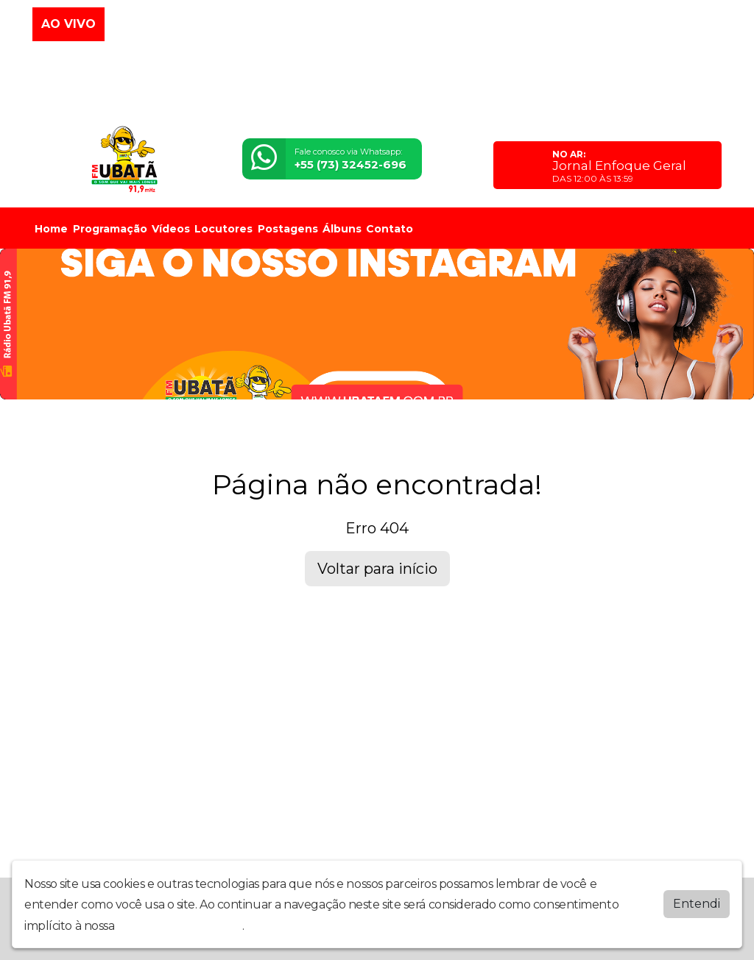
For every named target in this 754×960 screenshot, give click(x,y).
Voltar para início (377, 568)
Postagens (288, 228)
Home (51, 228)
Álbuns (342, 228)
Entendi (696, 904)
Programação (110, 228)
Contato (389, 228)
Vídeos (171, 228)
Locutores (223, 228)
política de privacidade (179, 926)
